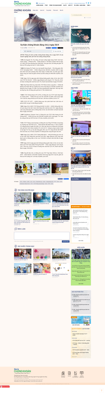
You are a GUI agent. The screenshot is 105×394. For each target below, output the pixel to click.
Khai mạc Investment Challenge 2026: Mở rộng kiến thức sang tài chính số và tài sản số (81, 167)
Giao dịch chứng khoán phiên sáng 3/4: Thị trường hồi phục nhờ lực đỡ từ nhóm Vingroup (81, 229)
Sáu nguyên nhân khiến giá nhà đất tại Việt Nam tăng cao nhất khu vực (81, 275)
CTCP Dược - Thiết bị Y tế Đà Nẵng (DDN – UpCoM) (81, 343)
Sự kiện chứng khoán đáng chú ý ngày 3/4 (81, 235)
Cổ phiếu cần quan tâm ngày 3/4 (21, 274)
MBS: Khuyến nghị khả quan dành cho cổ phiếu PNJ (81, 295)
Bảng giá (88, 179)
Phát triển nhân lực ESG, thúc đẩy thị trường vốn (81, 174)
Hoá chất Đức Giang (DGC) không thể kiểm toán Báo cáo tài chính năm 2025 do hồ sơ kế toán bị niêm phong (81, 267)
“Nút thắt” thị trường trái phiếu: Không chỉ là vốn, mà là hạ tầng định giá (81, 106)
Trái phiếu (48, 10)
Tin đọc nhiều (85, 206)
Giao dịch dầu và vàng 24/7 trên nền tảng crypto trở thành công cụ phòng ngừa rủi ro (81, 143)
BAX (46, 183)
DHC (58, 181)
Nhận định (35, 10)
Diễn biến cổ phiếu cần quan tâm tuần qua (80, 44)
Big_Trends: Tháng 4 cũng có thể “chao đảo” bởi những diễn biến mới (81, 171)
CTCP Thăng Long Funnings (39, 183)
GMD (28, 181)
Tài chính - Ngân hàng (79, 5)
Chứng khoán (39, 5)
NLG (34, 181)
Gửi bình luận (66, 241)
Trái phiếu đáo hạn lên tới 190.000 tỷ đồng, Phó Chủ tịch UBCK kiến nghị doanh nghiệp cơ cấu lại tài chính (81, 114)
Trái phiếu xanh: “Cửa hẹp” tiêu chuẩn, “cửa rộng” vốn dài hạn (81, 109)
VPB (21, 181)
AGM (44, 181)
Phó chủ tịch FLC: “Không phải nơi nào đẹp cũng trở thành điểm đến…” (81, 279)
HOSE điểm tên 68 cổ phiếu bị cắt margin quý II (80, 223)
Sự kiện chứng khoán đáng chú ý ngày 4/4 (41, 221)
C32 (31, 181)
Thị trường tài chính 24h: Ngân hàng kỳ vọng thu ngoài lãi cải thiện (60, 221)
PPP (49, 183)
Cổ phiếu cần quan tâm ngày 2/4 (40, 274)
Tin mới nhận (76, 206)
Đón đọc (74, 317)
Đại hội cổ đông (76, 328)
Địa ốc (65, 5)
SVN (52, 183)
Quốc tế (70, 5)
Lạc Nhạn (25, 47)
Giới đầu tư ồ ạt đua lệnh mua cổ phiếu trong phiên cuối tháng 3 (81, 83)
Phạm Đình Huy (39, 181)
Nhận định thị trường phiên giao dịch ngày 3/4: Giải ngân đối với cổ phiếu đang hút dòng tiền (81, 53)
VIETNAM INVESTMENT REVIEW (79, 3)
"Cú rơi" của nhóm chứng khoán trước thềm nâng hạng (60, 275)
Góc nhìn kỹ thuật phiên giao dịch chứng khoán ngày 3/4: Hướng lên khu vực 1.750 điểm (81, 49)
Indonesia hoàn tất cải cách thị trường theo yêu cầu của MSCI (80, 76)
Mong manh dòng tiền (56, 174)
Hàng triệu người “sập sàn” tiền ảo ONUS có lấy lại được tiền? (81, 271)
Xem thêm (81, 240)
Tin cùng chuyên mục (26, 190)
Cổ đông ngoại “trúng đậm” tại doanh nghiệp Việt (22, 204)
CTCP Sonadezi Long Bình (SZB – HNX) (81, 349)
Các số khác (76, 325)
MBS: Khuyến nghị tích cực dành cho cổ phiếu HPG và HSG (81, 300)
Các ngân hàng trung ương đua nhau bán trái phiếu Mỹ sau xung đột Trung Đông (81, 261)
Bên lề (61, 10)
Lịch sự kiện (85, 328)
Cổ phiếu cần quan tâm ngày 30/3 (59, 259)
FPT (55, 181)
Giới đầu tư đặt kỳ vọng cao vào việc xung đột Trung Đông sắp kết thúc (81, 80)
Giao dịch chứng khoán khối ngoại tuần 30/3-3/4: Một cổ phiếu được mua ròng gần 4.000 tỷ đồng (60, 205)
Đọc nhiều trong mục (26, 246)
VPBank (24, 181)
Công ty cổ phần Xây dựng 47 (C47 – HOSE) (80, 334)
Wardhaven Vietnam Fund (25, 183)
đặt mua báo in (40, 3)
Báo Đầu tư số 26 (76, 320)
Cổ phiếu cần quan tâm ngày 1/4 (21, 259)
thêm (88, 5)
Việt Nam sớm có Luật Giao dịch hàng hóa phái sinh (81, 140)
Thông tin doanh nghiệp (55, 5)
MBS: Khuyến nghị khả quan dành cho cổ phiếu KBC (81, 305)
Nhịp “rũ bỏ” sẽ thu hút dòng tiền (40, 174)
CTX (31, 183)
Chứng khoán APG (49, 181)
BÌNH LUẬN (21, 229)
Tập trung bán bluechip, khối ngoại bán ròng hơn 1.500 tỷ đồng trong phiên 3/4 (80, 212)
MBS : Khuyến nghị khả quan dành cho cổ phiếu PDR (81, 310)
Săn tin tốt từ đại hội (19, 174)
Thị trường (75, 179)
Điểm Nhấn (81, 247)
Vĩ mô (46, 5)
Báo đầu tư (71, 3)
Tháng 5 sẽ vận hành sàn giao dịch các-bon (80, 136)
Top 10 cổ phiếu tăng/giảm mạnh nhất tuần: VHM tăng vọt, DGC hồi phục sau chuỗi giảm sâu (22, 222)
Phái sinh (55, 10)
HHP (61, 181)
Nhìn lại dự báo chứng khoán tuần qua (41, 203)
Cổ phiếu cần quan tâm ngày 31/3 (40, 259)
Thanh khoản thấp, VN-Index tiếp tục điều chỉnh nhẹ (80, 217)
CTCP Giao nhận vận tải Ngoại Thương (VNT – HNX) (81, 353)
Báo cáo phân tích (77, 292)
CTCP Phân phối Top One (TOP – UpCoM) (81, 340)
